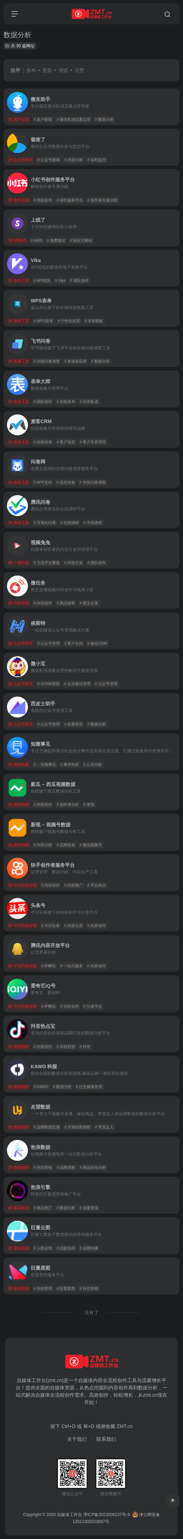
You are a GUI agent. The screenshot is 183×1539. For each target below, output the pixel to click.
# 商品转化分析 (93, 1167)
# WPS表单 (43, 321)
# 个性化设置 (69, 321)
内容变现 (18, 603)
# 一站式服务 (71, 966)
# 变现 (88, 804)
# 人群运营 (43, 1248)
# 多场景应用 (75, 361)
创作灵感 (18, 200)
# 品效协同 (66, 1248)
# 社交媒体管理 (89, 1087)
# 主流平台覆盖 (47, 563)
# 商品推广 (43, 1208)
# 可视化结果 (45, 523)
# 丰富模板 (94, 321)
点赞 (79, 70)
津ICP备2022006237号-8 (106, 1514)
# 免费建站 (56, 240)
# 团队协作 (79, 280)
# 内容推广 (73, 885)
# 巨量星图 (66, 1288)
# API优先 (42, 280)
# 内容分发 (73, 563)
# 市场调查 (92, 523)
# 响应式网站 (81, 240)
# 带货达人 (104, 1127)
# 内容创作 (43, 603)
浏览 (63, 70)
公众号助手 (20, 160)
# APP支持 (43, 482)
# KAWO (41, 1087)
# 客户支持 (73, 643)
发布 (31, 70)
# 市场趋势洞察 (77, 1127)
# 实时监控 (96, 160)
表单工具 (18, 280)
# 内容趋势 (66, 1047)
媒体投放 (18, 1208)
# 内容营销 (43, 1167)
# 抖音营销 (89, 1288)
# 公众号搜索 (48, 160)
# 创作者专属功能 (102, 200)
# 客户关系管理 (93, 442)
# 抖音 (85, 1047)
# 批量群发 (73, 724)
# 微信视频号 (91, 845)
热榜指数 (18, 764)
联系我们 (106, 1439)
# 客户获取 (43, 119)
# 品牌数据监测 (47, 1127)
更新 (47, 70)
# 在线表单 (66, 401)
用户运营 (18, 119)
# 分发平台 (92, 1006)
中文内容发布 (22, 885)
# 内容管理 (43, 1288)
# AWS (36, 240)
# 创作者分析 (68, 804)
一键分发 (18, 563)
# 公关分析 (92, 764)
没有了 (91, 1312)
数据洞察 (18, 1047)
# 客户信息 (66, 442)
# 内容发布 (43, 200)
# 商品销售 (66, 603)
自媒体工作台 (69, 1514)
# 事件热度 (69, 764)
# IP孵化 (48, 966)
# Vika (60, 280)
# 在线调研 (69, 523)
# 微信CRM (97, 643)
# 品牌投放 (66, 845)
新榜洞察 (18, 804)
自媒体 (85, 1380)
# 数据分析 (104, 119)
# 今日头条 (50, 925)
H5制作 (17, 240)
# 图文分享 (89, 603)
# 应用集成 (89, 401)
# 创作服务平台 (70, 200)
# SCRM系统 (48, 684)
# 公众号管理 (48, 643)
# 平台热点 (96, 885)
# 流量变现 (89, 1208)
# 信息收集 (66, 482)
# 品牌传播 (89, 1248)
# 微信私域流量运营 (73, 119)
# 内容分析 (73, 160)
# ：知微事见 (45, 764)
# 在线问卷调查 (47, 361)
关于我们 (77, 1439)
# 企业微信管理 (77, 684)
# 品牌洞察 (66, 1167)
